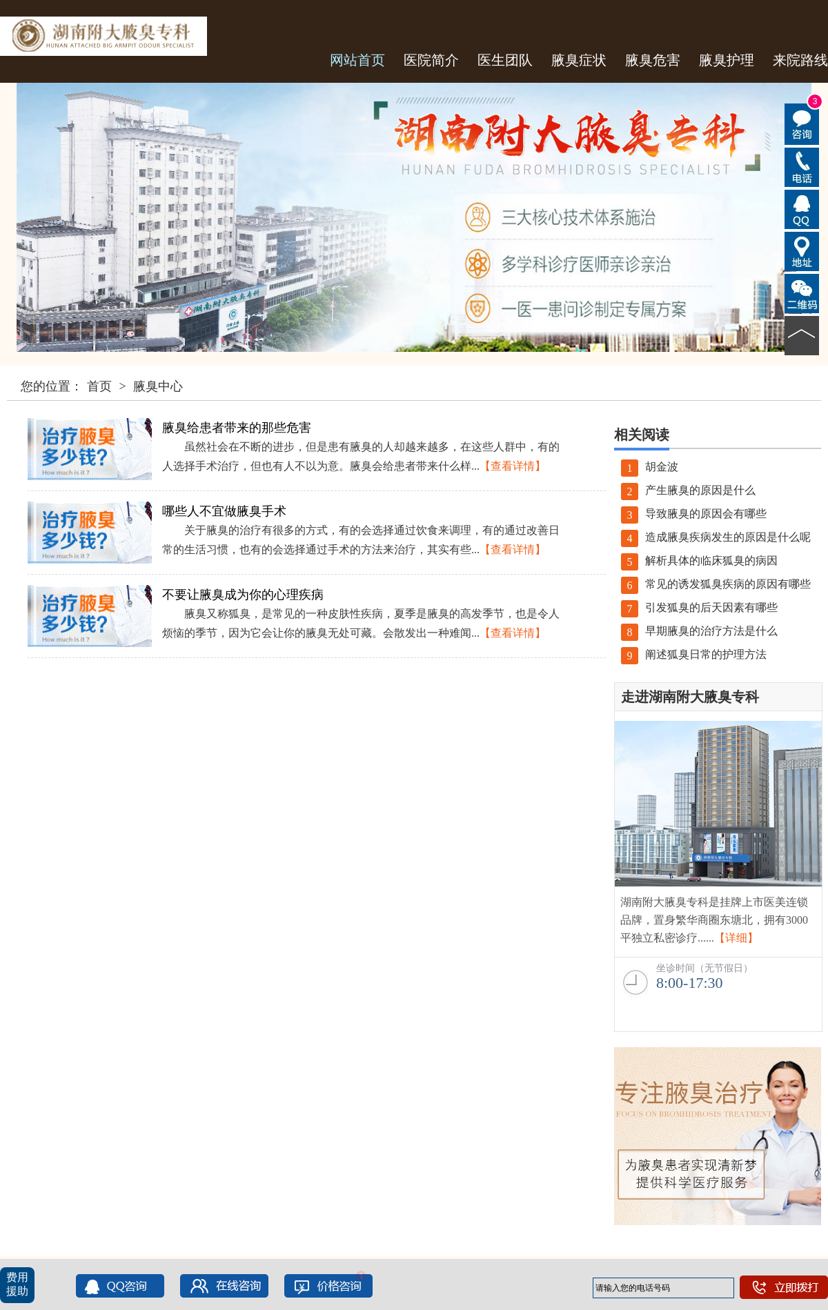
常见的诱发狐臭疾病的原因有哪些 (716, 584)
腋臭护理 (726, 60)
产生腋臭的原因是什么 (688, 490)
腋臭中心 (158, 386)
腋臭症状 (579, 60)
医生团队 (505, 60)
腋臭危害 (652, 60)
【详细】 (736, 938)
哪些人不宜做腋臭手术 (224, 511)
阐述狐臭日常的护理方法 (694, 654)
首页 (99, 386)
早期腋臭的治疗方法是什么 (699, 631)
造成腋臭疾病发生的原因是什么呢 (716, 537)
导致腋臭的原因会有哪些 (694, 513)
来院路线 (800, 60)
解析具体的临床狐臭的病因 (699, 560)
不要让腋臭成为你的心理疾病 (243, 595)
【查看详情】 (513, 466)
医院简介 (431, 60)
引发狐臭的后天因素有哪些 (699, 607)
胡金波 (649, 467)
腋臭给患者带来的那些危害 (236, 428)
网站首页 (357, 60)
